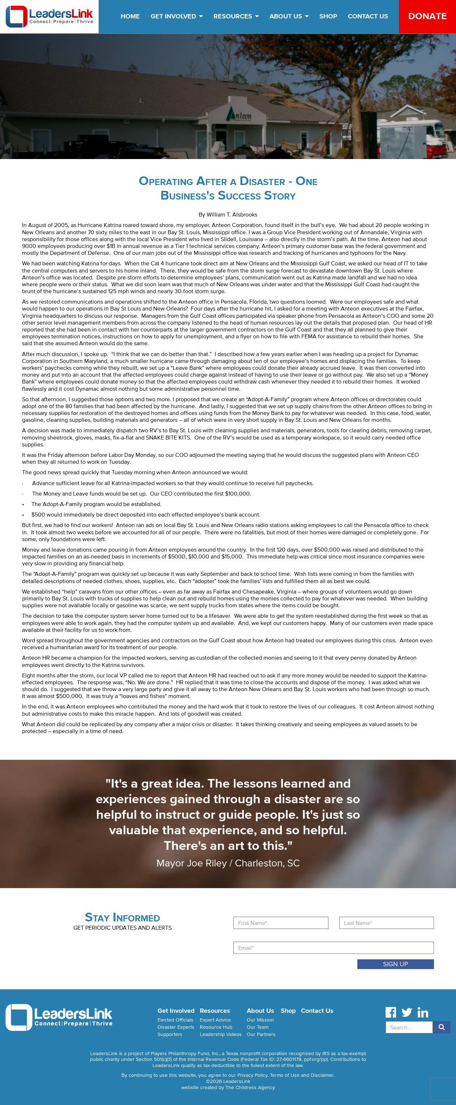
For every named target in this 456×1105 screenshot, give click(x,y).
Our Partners (261, 1034)
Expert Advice (215, 1020)
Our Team (257, 1027)
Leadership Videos (221, 1034)
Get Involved (177, 16)
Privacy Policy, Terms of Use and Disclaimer (285, 1075)
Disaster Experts (176, 1027)
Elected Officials (175, 1020)
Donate (427, 16)
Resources (236, 16)
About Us (289, 16)
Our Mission (260, 1020)
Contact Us (368, 16)
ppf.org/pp (315, 1059)
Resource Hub (216, 1027)
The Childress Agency (250, 1087)
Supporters (170, 1034)
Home (130, 16)
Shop (328, 16)
